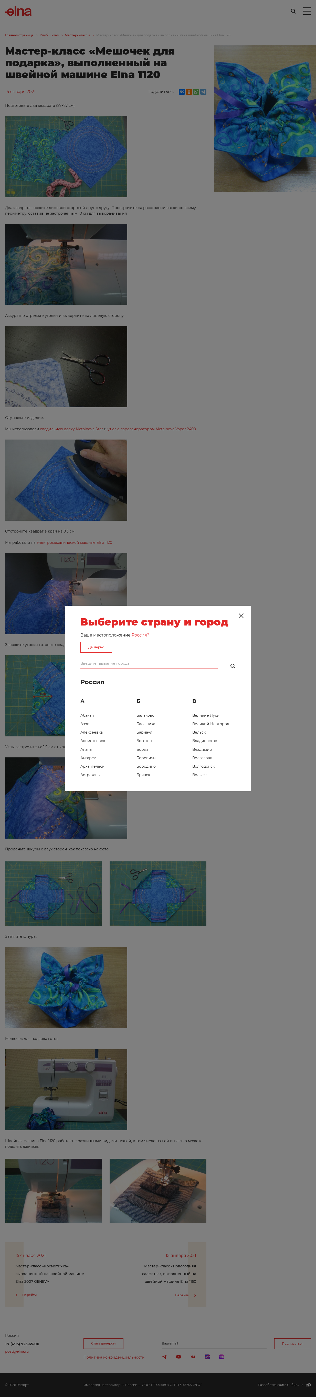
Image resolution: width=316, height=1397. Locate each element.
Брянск (143, 775)
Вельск (199, 732)
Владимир (202, 749)
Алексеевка (91, 732)
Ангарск (88, 758)
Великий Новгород (210, 724)
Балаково (145, 715)
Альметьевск (92, 740)
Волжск (199, 775)
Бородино (146, 766)
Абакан (87, 715)
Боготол (144, 740)
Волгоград (202, 758)
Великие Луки (205, 715)
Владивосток (204, 740)
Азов (84, 724)
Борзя (142, 749)
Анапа (86, 749)
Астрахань (90, 775)
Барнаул (144, 732)
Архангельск (92, 766)
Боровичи (146, 758)
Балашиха (145, 724)
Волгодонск (203, 766)
